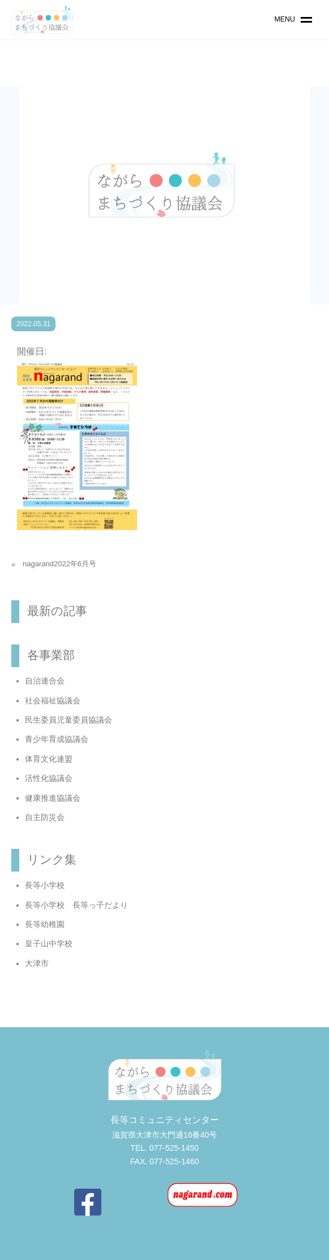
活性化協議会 (48, 778)
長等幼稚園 (45, 924)
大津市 (37, 963)
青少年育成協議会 (56, 739)
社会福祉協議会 (52, 700)
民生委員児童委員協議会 (68, 719)
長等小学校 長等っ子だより (76, 904)
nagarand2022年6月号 (59, 563)
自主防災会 (45, 817)
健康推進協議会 (52, 797)
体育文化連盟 (48, 758)
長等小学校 (45, 885)
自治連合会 (45, 680)
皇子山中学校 (48, 943)
